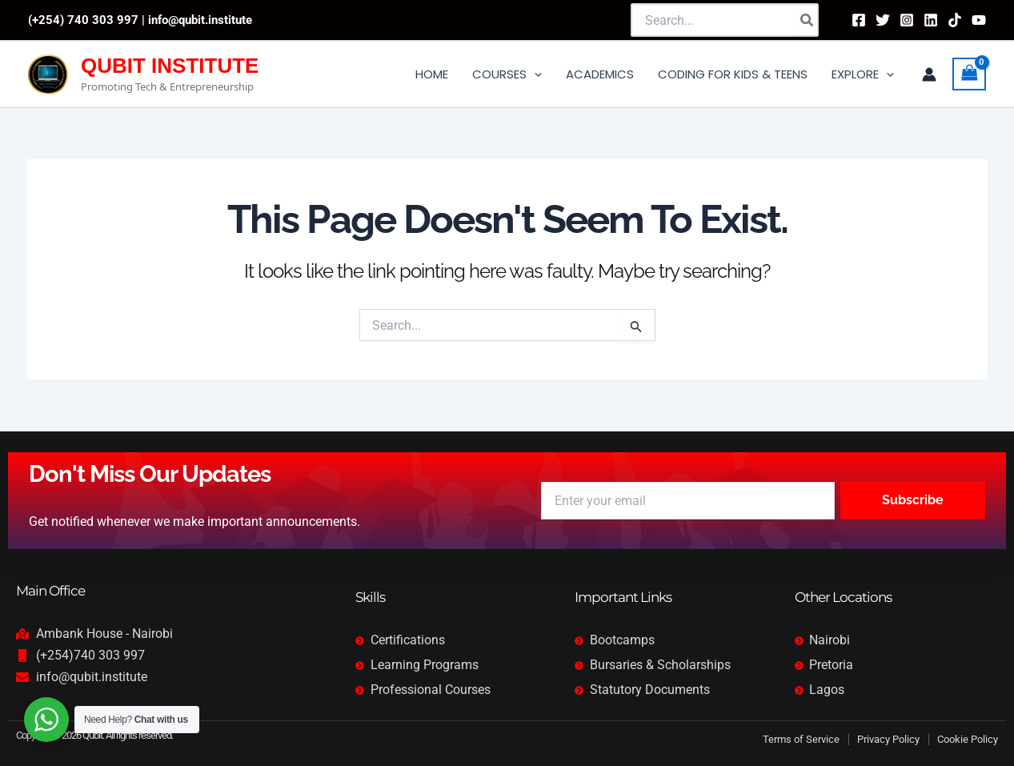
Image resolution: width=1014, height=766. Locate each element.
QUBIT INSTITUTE (170, 66)
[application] (534, 74)
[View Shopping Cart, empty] (969, 74)
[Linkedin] (931, 20)
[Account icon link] (929, 74)
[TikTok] (955, 20)
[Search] (807, 20)
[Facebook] (859, 20)
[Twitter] (883, 20)
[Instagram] (907, 20)
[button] (507, 74)
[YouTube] (979, 20)
